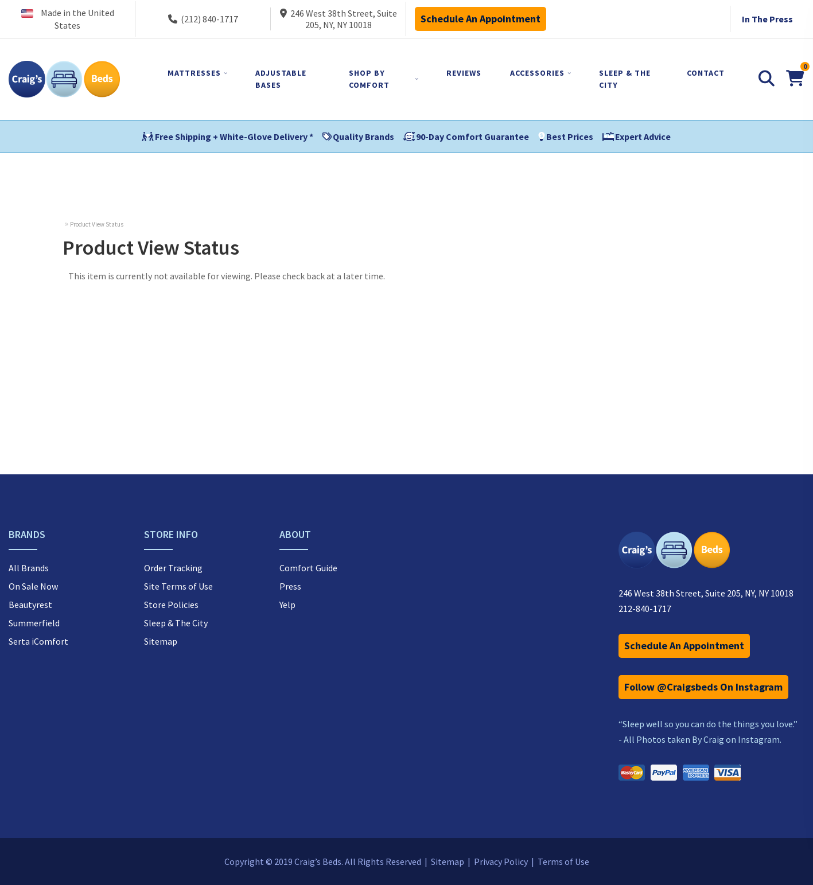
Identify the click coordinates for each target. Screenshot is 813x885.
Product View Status (96, 224)
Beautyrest (30, 604)
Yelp (287, 604)
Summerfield (34, 623)
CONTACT (706, 73)
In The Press (767, 19)
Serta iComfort (38, 641)
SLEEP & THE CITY (625, 79)
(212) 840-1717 (203, 19)
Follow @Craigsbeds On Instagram (703, 686)
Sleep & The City (176, 623)
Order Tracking (173, 568)
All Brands (29, 568)
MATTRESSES (194, 73)
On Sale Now (33, 586)
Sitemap (160, 641)
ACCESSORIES (537, 73)
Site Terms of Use (178, 586)
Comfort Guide (308, 568)
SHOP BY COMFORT (369, 79)
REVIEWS (463, 73)
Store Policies (171, 604)
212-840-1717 (644, 608)
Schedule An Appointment (480, 18)
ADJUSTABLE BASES (280, 79)
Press (290, 586)
